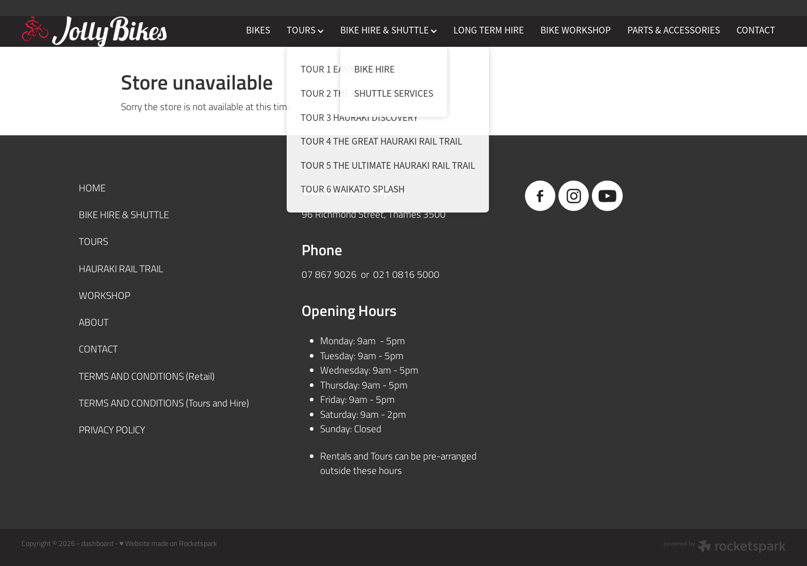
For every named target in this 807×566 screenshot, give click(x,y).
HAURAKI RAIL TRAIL (121, 268)
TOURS (305, 30)
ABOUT (94, 321)
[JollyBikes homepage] (98, 31)
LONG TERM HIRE (488, 30)
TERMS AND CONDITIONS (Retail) (147, 375)
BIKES (258, 30)
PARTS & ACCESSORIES (673, 30)
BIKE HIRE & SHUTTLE (388, 30)
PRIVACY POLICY (112, 429)
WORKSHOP (104, 295)
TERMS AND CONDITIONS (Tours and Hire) (164, 402)
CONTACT (755, 30)
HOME (92, 187)
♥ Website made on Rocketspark (168, 543)
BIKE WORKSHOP (575, 30)
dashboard (97, 543)
